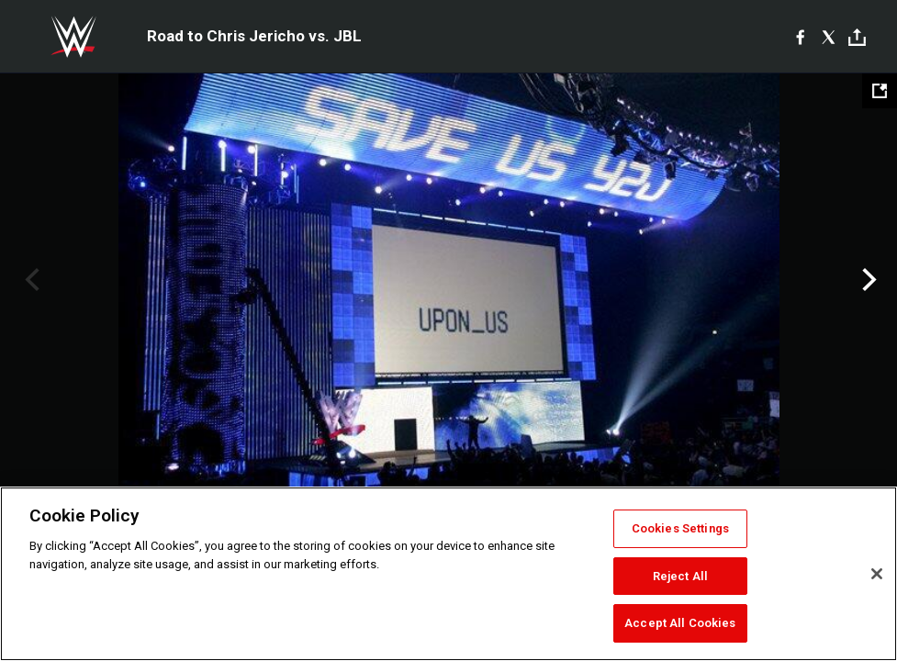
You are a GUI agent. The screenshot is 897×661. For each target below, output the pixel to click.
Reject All (680, 576)
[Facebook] (800, 37)
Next (867, 280)
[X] (828, 37)
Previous (30, 280)
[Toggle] (857, 37)
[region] (448, 574)
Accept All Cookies (679, 623)
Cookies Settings (680, 528)
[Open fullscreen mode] (879, 90)
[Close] (877, 574)
